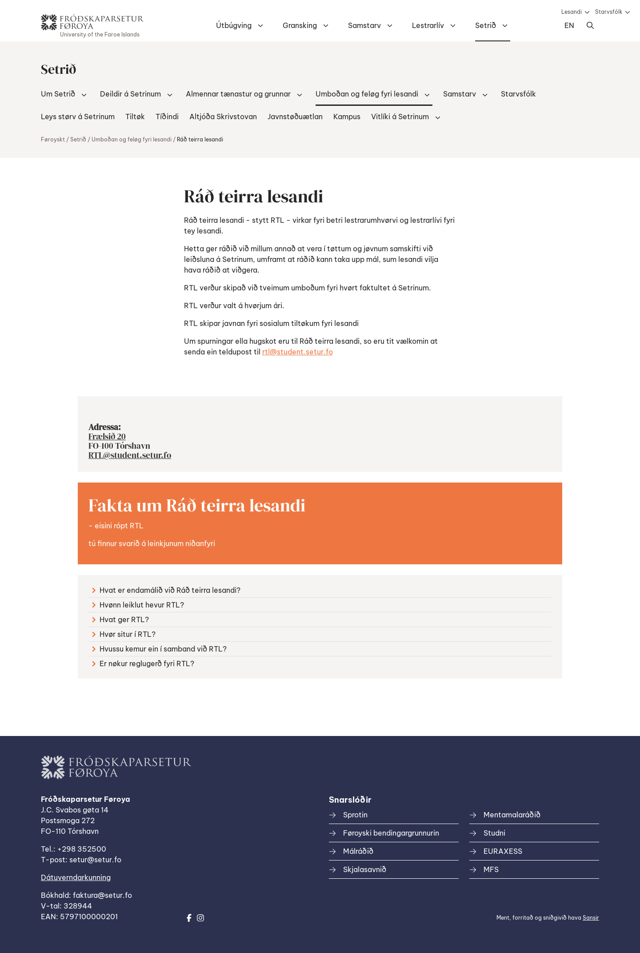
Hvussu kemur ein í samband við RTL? (159, 648)
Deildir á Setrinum (130, 93)
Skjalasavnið (364, 869)
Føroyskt (53, 139)
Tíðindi (167, 116)
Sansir (591, 917)
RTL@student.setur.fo (129, 455)
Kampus (346, 116)
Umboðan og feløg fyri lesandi (367, 93)
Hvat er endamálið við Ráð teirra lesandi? (166, 590)
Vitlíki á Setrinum (400, 116)
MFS (491, 869)
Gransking (300, 25)
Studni (494, 832)
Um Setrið (58, 93)
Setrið (485, 25)
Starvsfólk (608, 11)
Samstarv (364, 25)
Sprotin (355, 814)
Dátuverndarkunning (76, 877)
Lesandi (571, 11)
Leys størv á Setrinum (78, 116)
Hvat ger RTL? (120, 619)
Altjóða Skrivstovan (223, 116)
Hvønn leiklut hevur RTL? (138, 604)
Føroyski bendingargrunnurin (391, 832)
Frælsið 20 (107, 436)
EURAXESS (503, 851)
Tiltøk (135, 116)
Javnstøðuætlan (295, 116)
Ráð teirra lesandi (200, 139)
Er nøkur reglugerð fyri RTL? (143, 663)
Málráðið (358, 851)
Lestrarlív (428, 25)
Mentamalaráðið (512, 814)
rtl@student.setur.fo (297, 351)
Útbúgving (234, 25)
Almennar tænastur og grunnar (238, 93)
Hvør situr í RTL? (124, 634)
